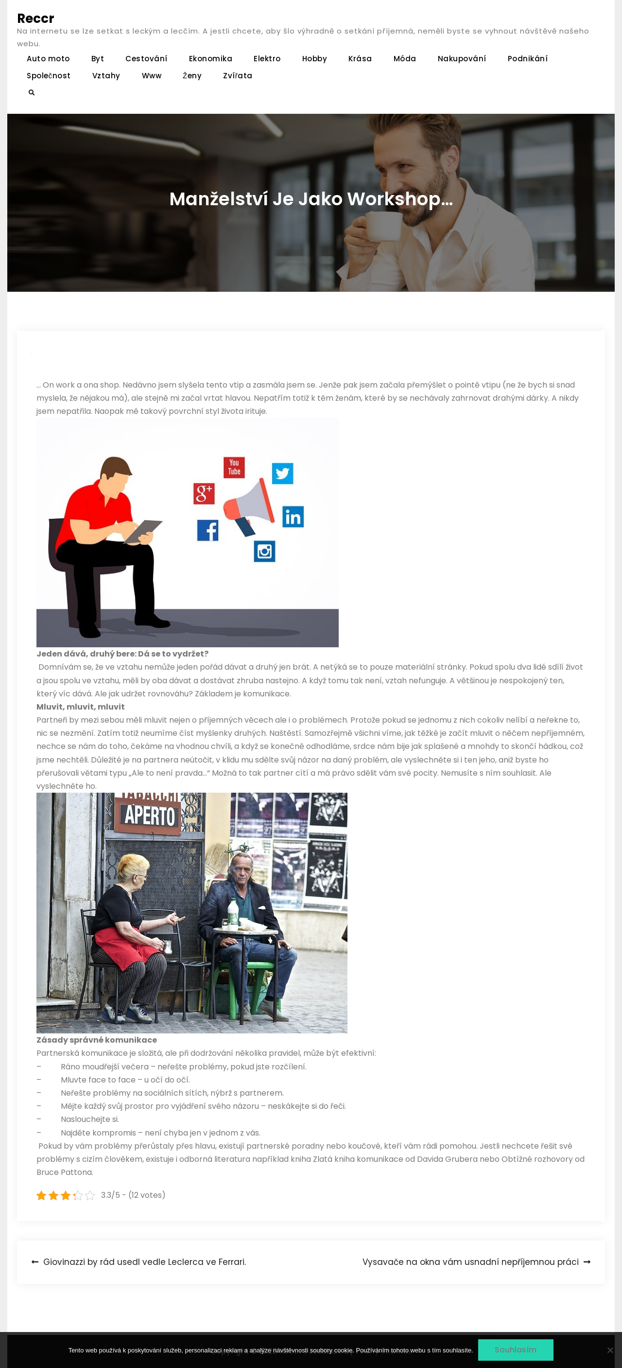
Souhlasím (516, 1349)
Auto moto (48, 58)
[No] (610, 1350)
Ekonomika (211, 58)
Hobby (315, 58)
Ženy (192, 76)
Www (152, 76)
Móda (405, 58)
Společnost (49, 76)
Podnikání (528, 58)
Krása (360, 58)
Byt (97, 58)
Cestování (146, 58)
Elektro (267, 58)
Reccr (35, 18)
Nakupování (462, 58)
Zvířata (238, 76)
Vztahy (106, 76)
